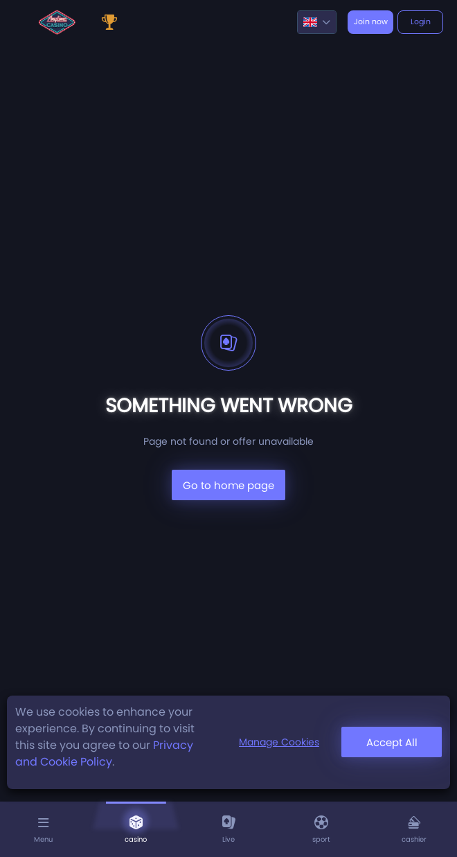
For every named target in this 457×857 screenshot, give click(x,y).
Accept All (392, 742)
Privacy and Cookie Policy (104, 753)
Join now (371, 21)
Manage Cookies (279, 742)
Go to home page (228, 485)
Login (421, 21)
